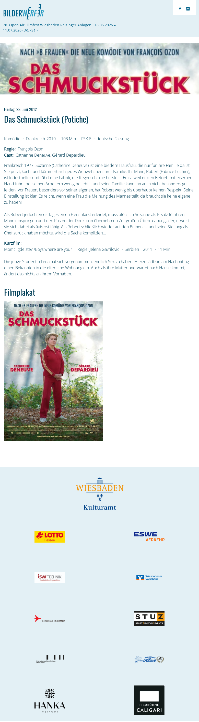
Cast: (9, 155)
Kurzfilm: (12, 243)
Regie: (10, 149)
